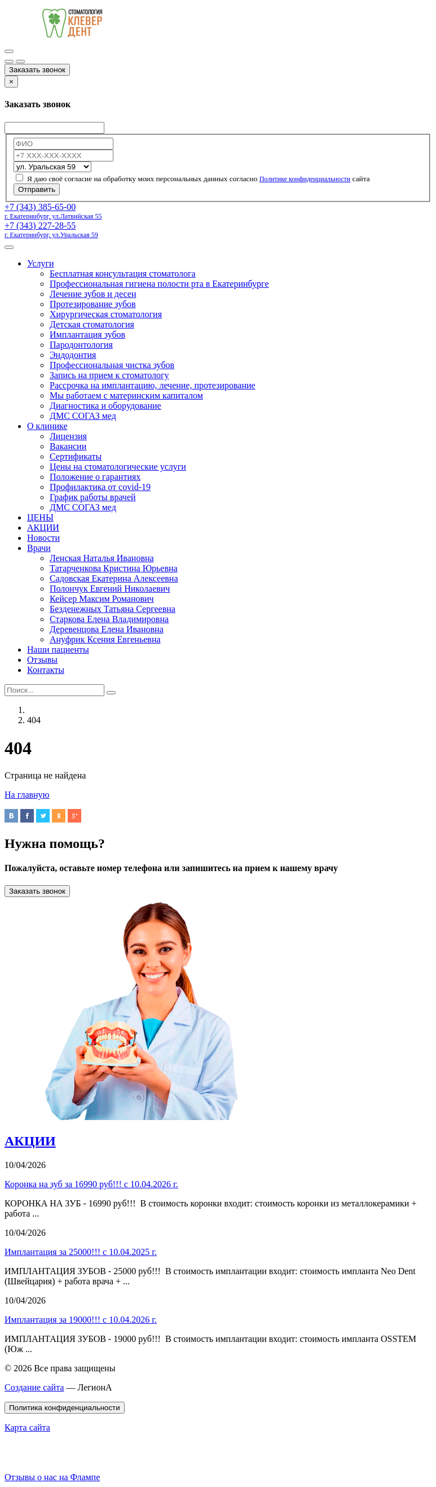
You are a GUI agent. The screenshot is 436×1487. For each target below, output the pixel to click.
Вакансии (68, 446)
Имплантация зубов (87, 334)
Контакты (45, 670)
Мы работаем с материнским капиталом (126, 395)
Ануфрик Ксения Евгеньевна (105, 639)
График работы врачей (93, 497)
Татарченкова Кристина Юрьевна (114, 568)
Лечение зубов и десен (93, 294)
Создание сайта (34, 1387)
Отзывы (42, 659)
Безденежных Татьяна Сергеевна (112, 609)
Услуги (40, 263)
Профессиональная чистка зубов (112, 365)
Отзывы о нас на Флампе (52, 1477)
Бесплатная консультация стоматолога (123, 273)
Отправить (36, 189)
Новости (43, 538)
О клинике (47, 426)
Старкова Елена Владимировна (109, 619)
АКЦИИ (43, 527)
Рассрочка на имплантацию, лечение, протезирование (153, 385)
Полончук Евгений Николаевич (110, 588)
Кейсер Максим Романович (102, 598)
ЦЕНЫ (40, 517)
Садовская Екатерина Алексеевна (114, 578)
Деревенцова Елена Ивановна (107, 629)
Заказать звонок (37, 69)
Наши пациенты (58, 649)
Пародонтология (81, 344)
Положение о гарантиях (95, 477)
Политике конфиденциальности (305, 179)
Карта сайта (27, 1427)
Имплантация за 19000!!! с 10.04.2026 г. (81, 1319)
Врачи (39, 548)
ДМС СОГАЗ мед (83, 416)
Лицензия (68, 436)
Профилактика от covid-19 (100, 487)
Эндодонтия (73, 355)
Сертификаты (76, 456)
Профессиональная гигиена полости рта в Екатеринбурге (159, 283)
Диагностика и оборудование (105, 405)
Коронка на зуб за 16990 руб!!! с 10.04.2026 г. (91, 1184)
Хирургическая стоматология (106, 314)
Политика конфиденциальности (64, 1407)
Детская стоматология (92, 324)
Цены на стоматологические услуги (118, 466)
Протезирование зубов (93, 304)
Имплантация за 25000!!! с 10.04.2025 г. (81, 1252)
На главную (27, 794)
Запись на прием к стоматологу (109, 375)
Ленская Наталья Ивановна (102, 558)
